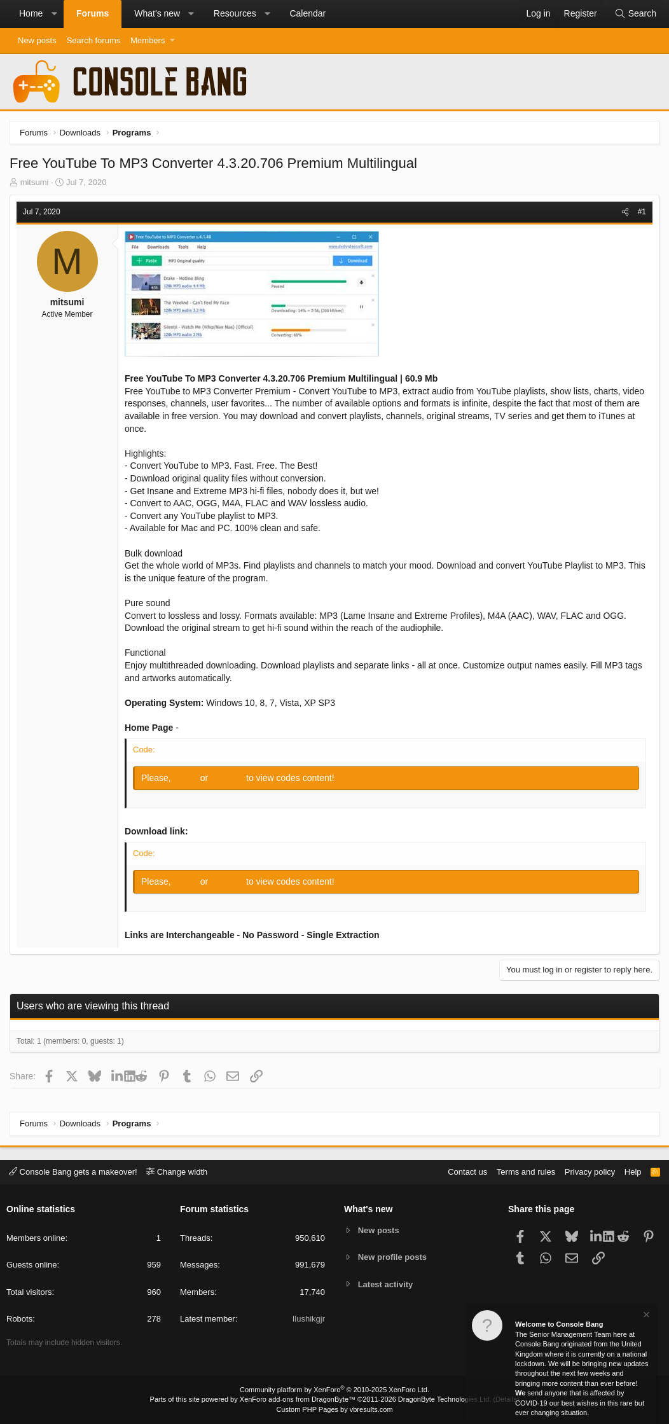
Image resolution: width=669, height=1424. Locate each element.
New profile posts (392, 1257)
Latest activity (385, 1284)
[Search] (635, 14)
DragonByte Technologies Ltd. (445, 1399)
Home (31, 13)
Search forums (94, 40)
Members (147, 40)
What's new (157, 13)
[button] (54, 14)
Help (633, 1172)
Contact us (467, 1172)
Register (228, 778)
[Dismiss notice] (645, 1316)
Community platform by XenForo (334, 1389)
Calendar (307, 13)
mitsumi (34, 182)
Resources (235, 13)
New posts (37, 40)
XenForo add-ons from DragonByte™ (297, 1399)
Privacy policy (590, 1172)
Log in (187, 778)
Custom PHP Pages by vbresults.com (334, 1409)
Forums (92, 13)
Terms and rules (526, 1172)
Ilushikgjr (309, 1319)
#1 (642, 211)
